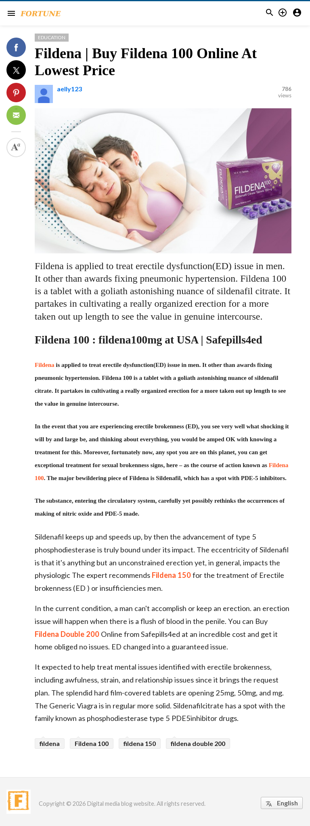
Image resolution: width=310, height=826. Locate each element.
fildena (50, 743)
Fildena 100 (92, 743)
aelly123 (69, 89)
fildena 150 (140, 743)
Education (51, 37)
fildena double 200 (198, 743)
